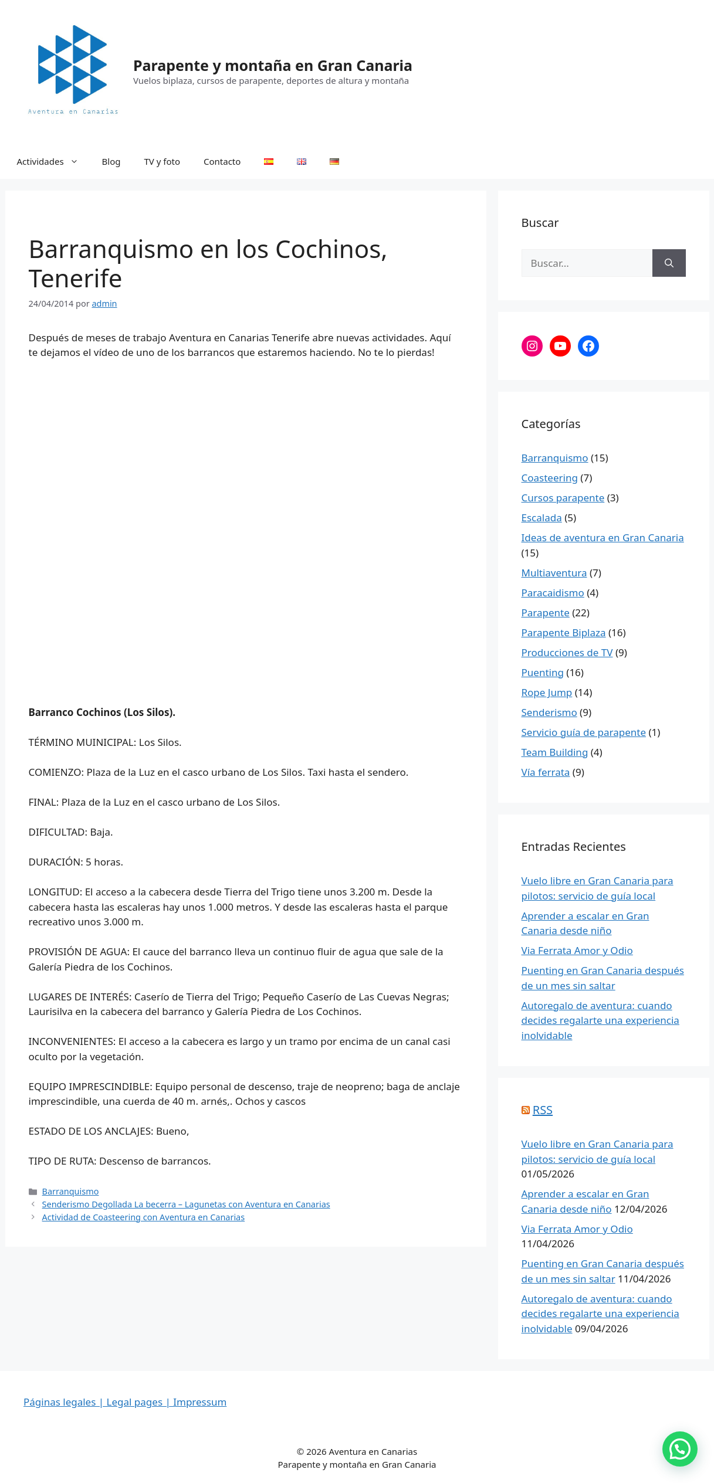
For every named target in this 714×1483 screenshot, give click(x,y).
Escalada (542, 517)
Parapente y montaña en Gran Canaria (272, 65)
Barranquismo (70, 1191)
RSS (543, 1110)
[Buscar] (669, 263)
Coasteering (550, 477)
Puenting (543, 672)
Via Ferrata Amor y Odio (577, 950)
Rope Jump (547, 692)
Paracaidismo (553, 592)
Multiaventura (554, 572)
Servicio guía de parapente (584, 732)
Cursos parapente (563, 497)
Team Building (555, 752)
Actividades (53, 161)
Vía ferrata (546, 772)
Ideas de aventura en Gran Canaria (603, 537)
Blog (111, 161)
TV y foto (162, 161)
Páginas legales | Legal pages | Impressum (124, 1402)
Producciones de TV (567, 652)
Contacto (222, 161)
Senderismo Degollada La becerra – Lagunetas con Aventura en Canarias (186, 1204)
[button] (680, 1449)
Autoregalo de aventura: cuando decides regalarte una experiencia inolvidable (600, 1020)
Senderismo (549, 712)
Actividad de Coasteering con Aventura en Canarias (143, 1217)
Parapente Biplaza (564, 632)
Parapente (546, 612)
